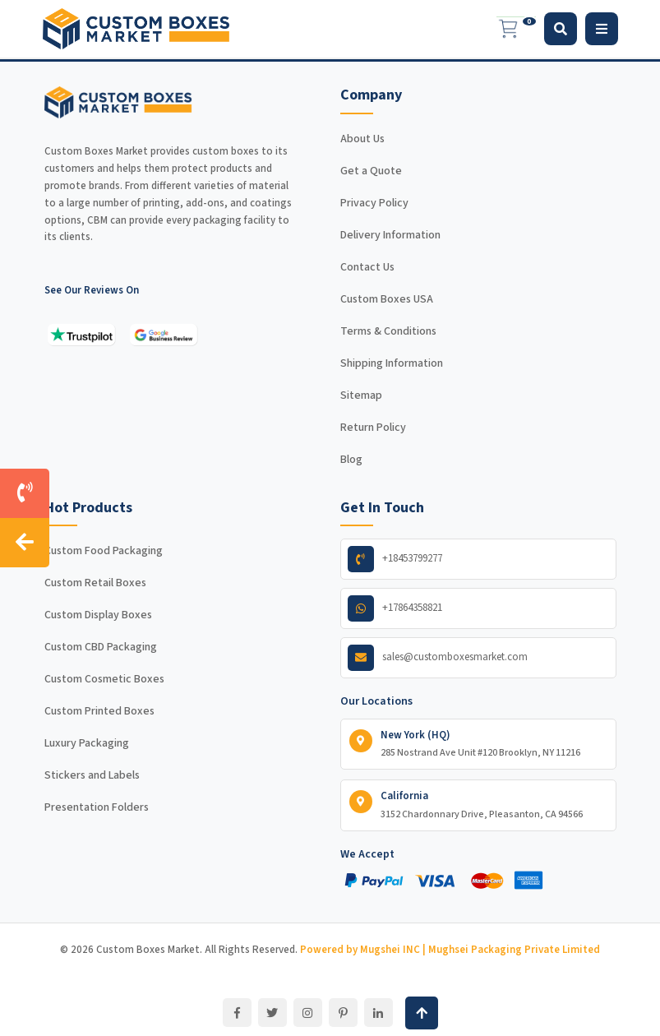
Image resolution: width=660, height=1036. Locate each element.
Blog (351, 459)
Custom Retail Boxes (95, 583)
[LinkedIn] (378, 1012)
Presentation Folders (96, 807)
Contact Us (367, 267)
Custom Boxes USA (386, 299)
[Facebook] (237, 1012)
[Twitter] (272, 1012)
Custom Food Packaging (103, 551)
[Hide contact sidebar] (24, 542)
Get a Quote (371, 171)
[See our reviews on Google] (164, 334)
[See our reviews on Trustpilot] (81, 334)
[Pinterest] (343, 1012)
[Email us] (478, 657)
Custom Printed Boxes (99, 711)
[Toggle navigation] (601, 28)
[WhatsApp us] (478, 608)
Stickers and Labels (92, 775)
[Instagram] (307, 1012)
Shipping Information (391, 363)
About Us (362, 139)
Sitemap (361, 395)
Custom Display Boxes (98, 615)
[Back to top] (421, 1013)
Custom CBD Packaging (100, 647)
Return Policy (373, 427)
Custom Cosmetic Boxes (104, 679)
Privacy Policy (374, 203)
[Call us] (24, 493)
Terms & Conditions (388, 331)
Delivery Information (390, 235)
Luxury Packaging (86, 743)
